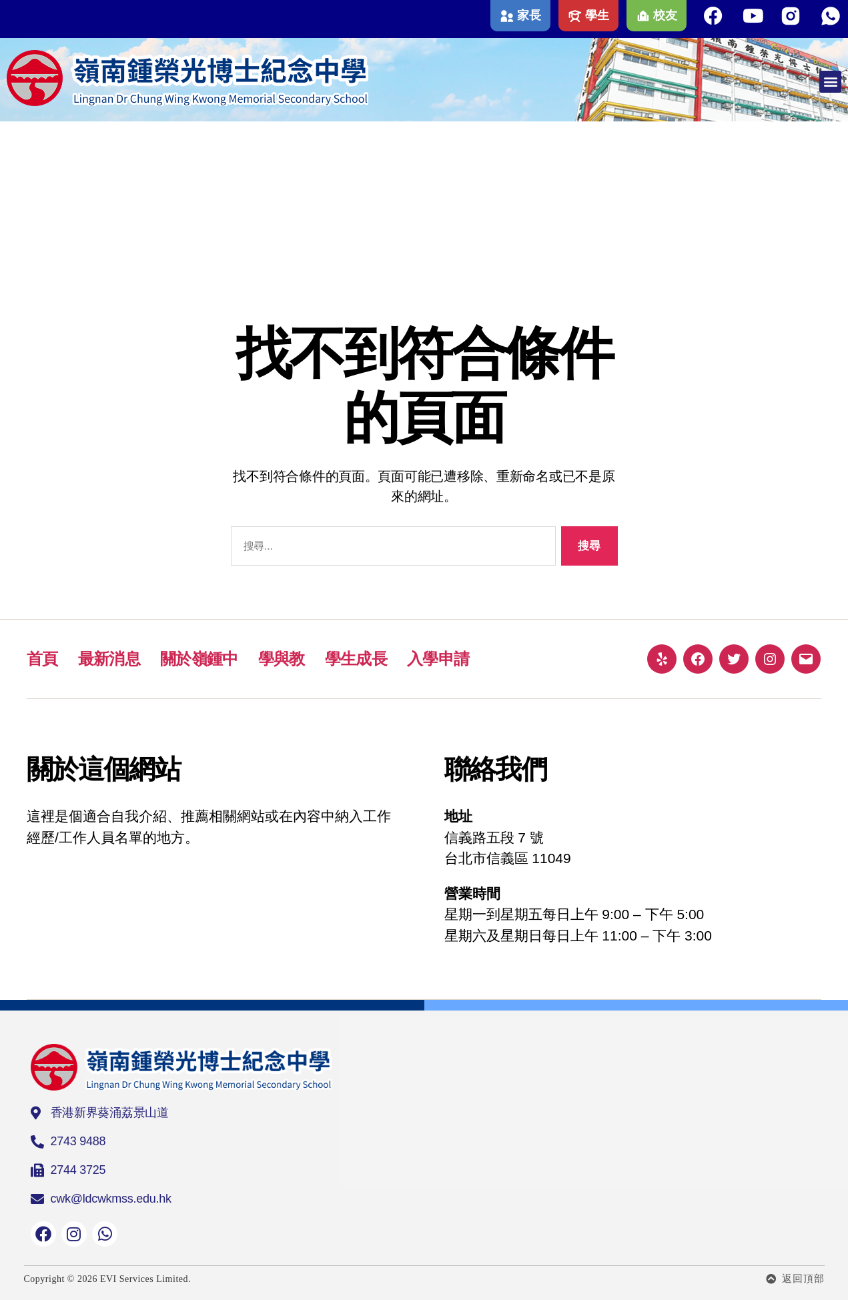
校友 (665, 15)
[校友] (643, 16)
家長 (528, 15)
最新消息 (109, 659)
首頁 (42, 659)
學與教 (281, 659)
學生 (596, 15)
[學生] (575, 16)
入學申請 (438, 659)
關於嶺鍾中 (199, 659)
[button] (830, 82)
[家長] (507, 16)
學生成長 (356, 659)
